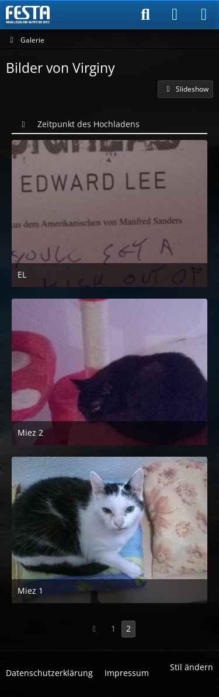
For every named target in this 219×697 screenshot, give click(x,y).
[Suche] (145, 14)
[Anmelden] (174, 14)
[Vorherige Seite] (94, 629)
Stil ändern (191, 667)
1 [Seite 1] (113, 628)
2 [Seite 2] (128, 628)
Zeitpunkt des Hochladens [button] (88, 123)
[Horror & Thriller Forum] (28, 14)
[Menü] (203, 14)
